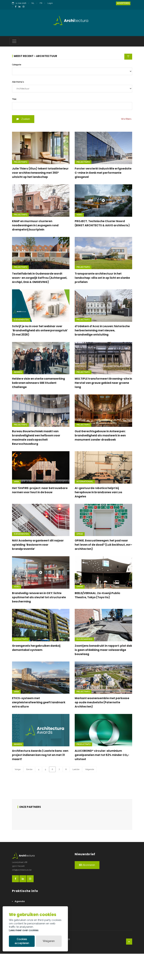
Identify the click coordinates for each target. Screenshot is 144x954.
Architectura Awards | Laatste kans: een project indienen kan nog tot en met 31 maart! (40, 755)
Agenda (20, 901)
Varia (16, 482)
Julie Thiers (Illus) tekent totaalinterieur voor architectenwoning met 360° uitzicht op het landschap (40, 173)
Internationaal (84, 482)
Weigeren (49, 941)
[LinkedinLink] (20, 6)
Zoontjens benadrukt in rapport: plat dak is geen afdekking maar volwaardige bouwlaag (103, 650)
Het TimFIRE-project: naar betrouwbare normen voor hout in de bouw (40, 490)
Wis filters (126, 119)
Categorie (16, 65)
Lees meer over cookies (23, 930)
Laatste (75, 769)
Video (79, 215)
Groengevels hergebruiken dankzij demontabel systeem (36, 648)
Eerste (29, 769)
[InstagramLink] (24, 6)
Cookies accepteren (22, 941)
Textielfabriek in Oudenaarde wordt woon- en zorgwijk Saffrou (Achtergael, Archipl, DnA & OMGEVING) (39, 278)
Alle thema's (18, 82)
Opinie (79, 534)
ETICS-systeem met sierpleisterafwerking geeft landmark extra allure (38, 703)
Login (50, 3)
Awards (18, 373)
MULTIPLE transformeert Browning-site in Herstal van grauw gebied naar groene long (103, 383)
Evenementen (21, 320)
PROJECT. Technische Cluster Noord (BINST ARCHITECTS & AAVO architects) (102, 224)
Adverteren (123, 3)
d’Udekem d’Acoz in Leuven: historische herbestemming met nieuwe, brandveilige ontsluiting (102, 331)
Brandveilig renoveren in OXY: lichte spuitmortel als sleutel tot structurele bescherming (39, 598)
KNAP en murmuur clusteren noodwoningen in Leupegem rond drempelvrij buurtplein (35, 226)
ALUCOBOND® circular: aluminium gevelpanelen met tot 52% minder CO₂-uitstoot (102, 755)
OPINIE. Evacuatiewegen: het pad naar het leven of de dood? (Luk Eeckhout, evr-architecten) (103, 545)
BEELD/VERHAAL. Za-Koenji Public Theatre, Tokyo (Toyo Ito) (97, 595)
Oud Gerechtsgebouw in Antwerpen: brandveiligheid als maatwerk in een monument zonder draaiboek (100, 436)
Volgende (89, 769)
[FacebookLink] (16, 6)
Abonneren (87, 865)
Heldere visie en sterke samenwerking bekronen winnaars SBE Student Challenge (38, 383)
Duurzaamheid (84, 639)
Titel (14, 99)
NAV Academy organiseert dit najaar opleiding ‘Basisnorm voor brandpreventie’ (38, 545)
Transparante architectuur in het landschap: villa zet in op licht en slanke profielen (102, 278)
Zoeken (23, 119)
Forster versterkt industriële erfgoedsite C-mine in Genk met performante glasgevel (103, 173)
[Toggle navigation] (14, 41)
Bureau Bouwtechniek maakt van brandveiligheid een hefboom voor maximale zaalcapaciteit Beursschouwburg (36, 438)
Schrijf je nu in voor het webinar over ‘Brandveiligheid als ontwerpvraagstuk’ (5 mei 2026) (40, 331)
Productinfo (21, 639)
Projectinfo (20, 162)
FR (41, 3)
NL (33, 3)
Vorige (18, 769)
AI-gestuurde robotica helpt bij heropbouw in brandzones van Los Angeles (98, 493)
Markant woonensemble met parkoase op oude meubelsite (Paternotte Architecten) (102, 703)
